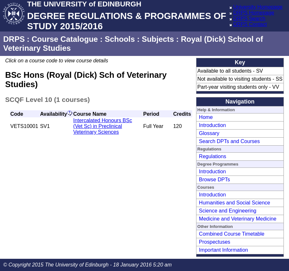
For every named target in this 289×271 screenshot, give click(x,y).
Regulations (212, 156)
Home (206, 117)
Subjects (158, 39)
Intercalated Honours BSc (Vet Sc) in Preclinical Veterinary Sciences (102, 126)
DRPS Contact (250, 24)
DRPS (14, 39)
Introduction (212, 125)
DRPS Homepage (253, 12)
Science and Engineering (227, 210)
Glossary (209, 133)
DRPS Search (249, 18)
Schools (120, 39)
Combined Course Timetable (231, 234)
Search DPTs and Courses (229, 141)
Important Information (223, 250)
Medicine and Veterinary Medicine (237, 218)
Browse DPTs (214, 179)
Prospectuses (214, 242)
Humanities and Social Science (234, 202)
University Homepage (258, 7)
